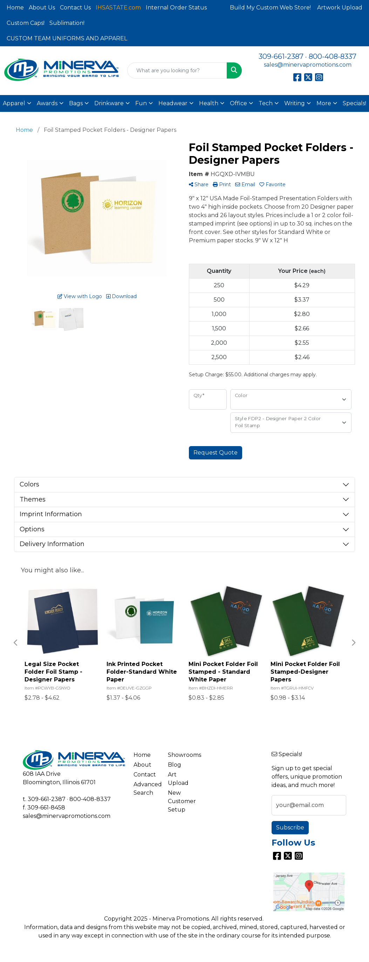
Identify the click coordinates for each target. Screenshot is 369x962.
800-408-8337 (332, 56)
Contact (145, 774)
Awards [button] (47, 103)
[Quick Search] (177, 70)
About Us (42, 7)
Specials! (354, 103)
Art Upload (178, 778)
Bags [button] (76, 103)
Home (15, 7)
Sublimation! (66, 23)
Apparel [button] (14, 103)
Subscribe (290, 827)
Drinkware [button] (109, 103)
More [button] (323, 103)
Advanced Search (147, 788)
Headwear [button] (172, 103)
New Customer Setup (181, 801)
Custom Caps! (26, 23)
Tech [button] (266, 103)
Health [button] (208, 103)
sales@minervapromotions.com (307, 64)
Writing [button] (294, 103)
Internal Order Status (176, 7)
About (142, 764)
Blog (174, 764)
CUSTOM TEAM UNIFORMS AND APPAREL (67, 38)
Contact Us (75, 7)
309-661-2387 (281, 56)
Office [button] (238, 103)
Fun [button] (141, 103)
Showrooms (181, 755)
